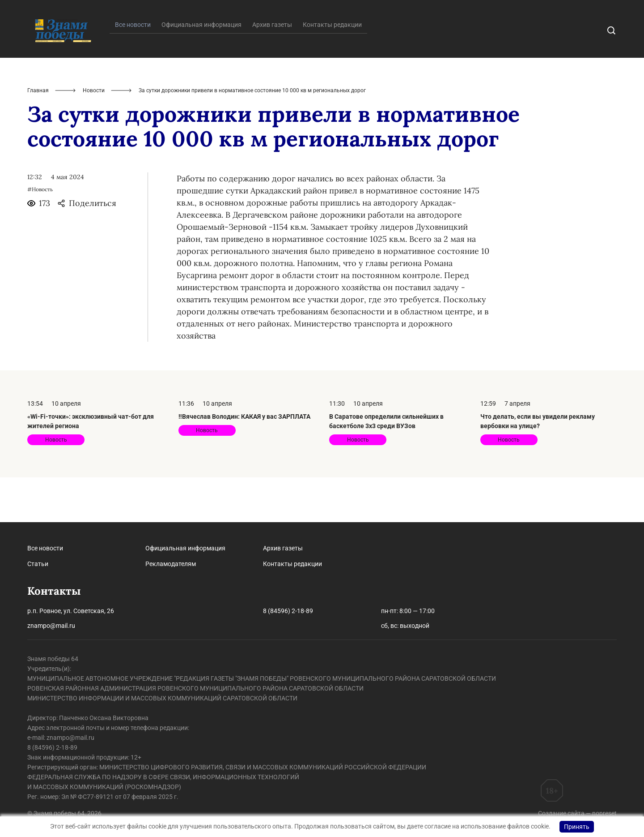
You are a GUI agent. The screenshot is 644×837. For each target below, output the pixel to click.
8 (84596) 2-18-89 (288, 610)
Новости (94, 135)
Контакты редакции (332, 69)
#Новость (40, 234)
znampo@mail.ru (51, 625)
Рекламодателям (170, 563)
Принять (576, 826)
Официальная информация (201, 69)
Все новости (45, 548)
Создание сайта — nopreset (577, 813)
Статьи (37, 563)
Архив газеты (272, 69)
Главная (38, 135)
